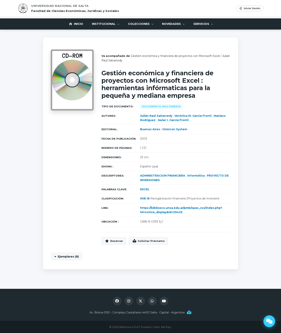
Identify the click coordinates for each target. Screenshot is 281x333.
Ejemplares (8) (68, 256)
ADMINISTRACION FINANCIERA (162, 175)
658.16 (145, 198)
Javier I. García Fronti (173, 120)
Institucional (104, 23)
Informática (196, 175)
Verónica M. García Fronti (193, 116)
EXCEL (144, 189)
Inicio (74, 23)
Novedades (174, 23)
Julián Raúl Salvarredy (156, 116)
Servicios (205, 23)
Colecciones (140, 23)
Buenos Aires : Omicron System (163, 129)
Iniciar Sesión (249, 8)
